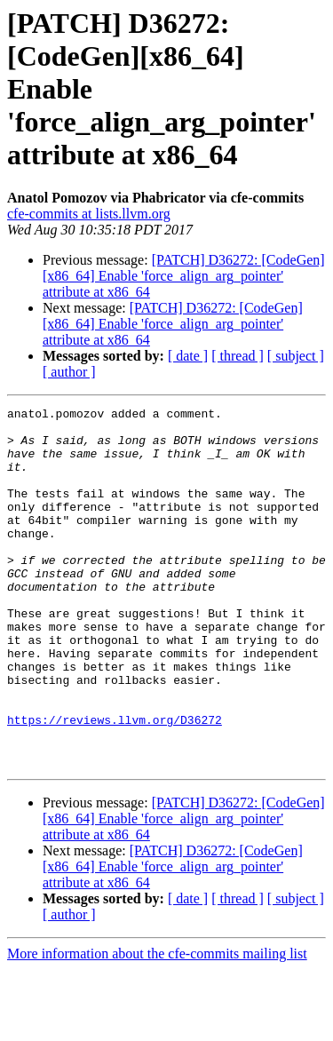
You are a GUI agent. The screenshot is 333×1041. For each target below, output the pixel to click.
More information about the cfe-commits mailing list (157, 1025)
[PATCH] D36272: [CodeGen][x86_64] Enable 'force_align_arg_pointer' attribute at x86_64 (184, 275)
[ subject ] (295, 355)
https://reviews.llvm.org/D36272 (114, 783)
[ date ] (188, 355)
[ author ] (69, 371)
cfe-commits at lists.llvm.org (88, 213)
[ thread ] (237, 355)
